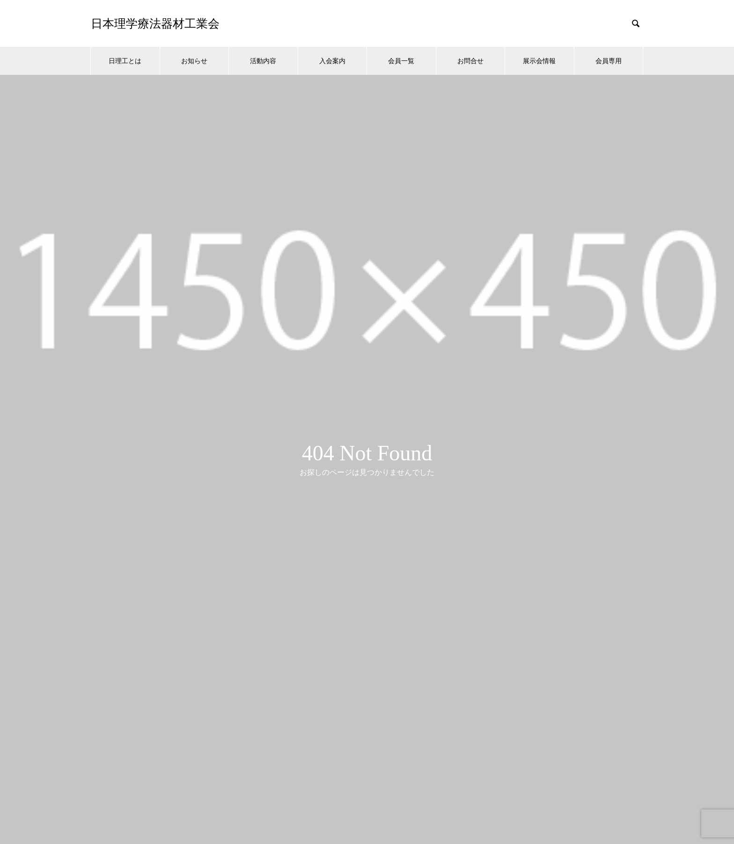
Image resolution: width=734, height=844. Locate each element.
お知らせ (194, 61)
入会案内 (332, 61)
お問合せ (470, 61)
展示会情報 (539, 61)
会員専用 (608, 61)
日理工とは (125, 61)
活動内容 (263, 61)
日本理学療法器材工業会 (155, 23)
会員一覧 (401, 61)
